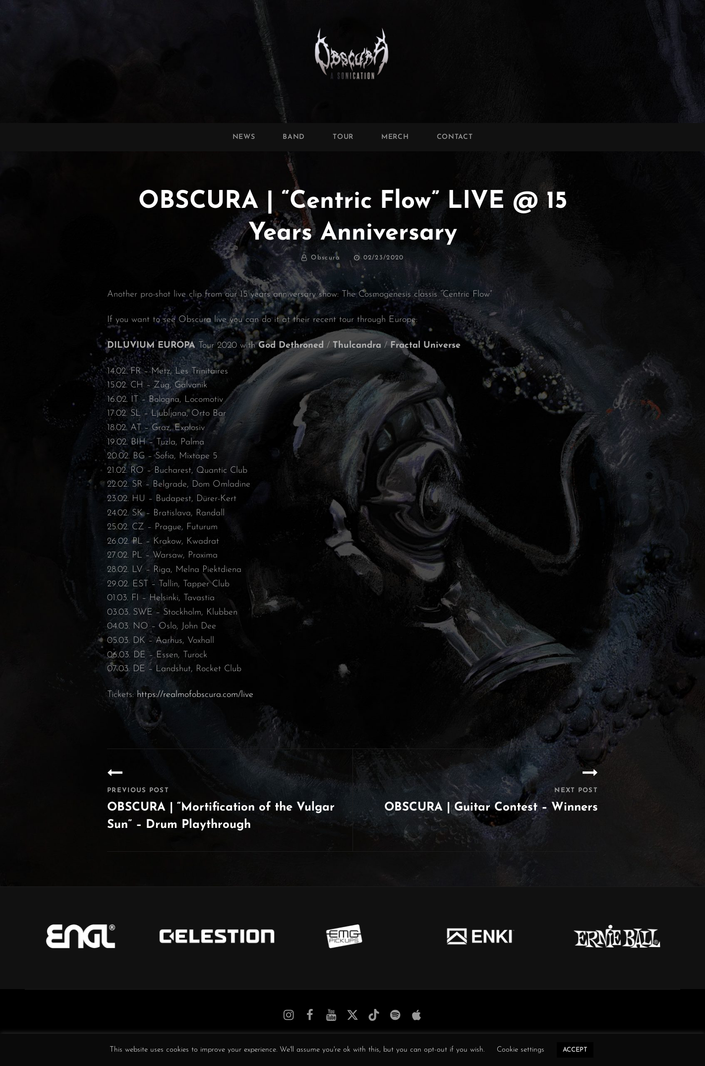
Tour (343, 137)
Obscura (325, 257)
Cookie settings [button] (520, 1050)
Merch (395, 137)
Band (294, 137)
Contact (455, 137)
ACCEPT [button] (575, 1050)
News (244, 137)
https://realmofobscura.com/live (195, 694)
